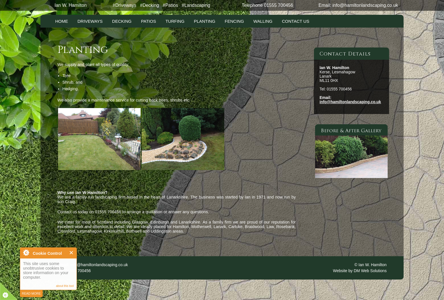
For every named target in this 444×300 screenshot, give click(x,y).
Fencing (234, 21)
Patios (148, 21)
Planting (204, 21)
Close (71, 253)
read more (31, 293)
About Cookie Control (26, 252)
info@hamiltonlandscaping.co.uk (365, 5)
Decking (121, 21)
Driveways (89, 21)
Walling (262, 21)
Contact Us (295, 21)
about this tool (65, 285)
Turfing (174, 21)
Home (61, 21)
